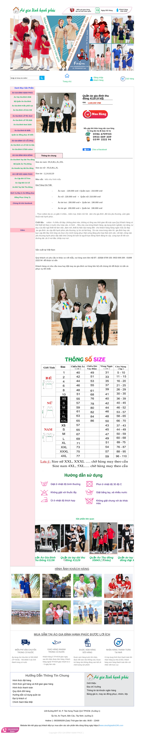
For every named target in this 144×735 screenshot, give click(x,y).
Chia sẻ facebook (99, 150)
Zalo (86, 150)
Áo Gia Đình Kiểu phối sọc (22, 106)
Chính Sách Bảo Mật (23, 702)
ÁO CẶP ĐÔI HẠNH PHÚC (22, 174)
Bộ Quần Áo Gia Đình (22, 101)
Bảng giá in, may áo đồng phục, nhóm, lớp (107, 694)
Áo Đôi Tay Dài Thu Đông (23, 187)
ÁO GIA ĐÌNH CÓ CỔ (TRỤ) (22, 141)
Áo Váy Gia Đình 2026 (22, 97)
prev (64, 560)
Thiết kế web (89, 733)
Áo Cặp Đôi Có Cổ (22, 183)
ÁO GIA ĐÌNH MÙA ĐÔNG (22, 155)
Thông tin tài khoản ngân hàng (101, 690)
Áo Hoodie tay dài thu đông (22, 168)
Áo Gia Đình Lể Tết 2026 (22, 120)
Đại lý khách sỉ (20, 698)
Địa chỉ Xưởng (94, 687)
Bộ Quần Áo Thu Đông (22, 164)
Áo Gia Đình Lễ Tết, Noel (22, 116)
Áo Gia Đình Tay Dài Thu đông (22, 160)
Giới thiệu (91, 683)
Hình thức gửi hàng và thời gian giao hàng (33, 684)
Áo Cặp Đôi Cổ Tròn (22, 178)
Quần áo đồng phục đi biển (22, 135)
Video (22, 230)
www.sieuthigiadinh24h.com (111, 725)
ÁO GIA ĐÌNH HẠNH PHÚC (22, 93)
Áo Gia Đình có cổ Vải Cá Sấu (22, 145)
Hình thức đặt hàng (22, 680)
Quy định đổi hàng (21, 691)
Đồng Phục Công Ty (23, 197)
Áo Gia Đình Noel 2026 (22, 125)
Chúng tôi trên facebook (22, 203)
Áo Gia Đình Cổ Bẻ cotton (22, 149)
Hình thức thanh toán (23, 687)
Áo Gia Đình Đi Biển (22, 130)
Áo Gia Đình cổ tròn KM (22, 110)
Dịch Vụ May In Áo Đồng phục (22, 193)
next (104, 560)
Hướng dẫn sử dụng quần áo (27, 695)
